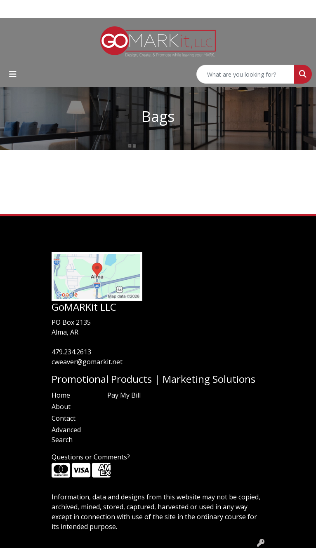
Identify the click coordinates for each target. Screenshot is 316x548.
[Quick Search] (245, 74)
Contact (63, 418)
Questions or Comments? (91, 456)
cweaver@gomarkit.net (87, 361)
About (61, 406)
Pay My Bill (124, 395)
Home (61, 395)
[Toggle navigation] (12, 74)
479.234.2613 (71, 351)
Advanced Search (66, 434)
